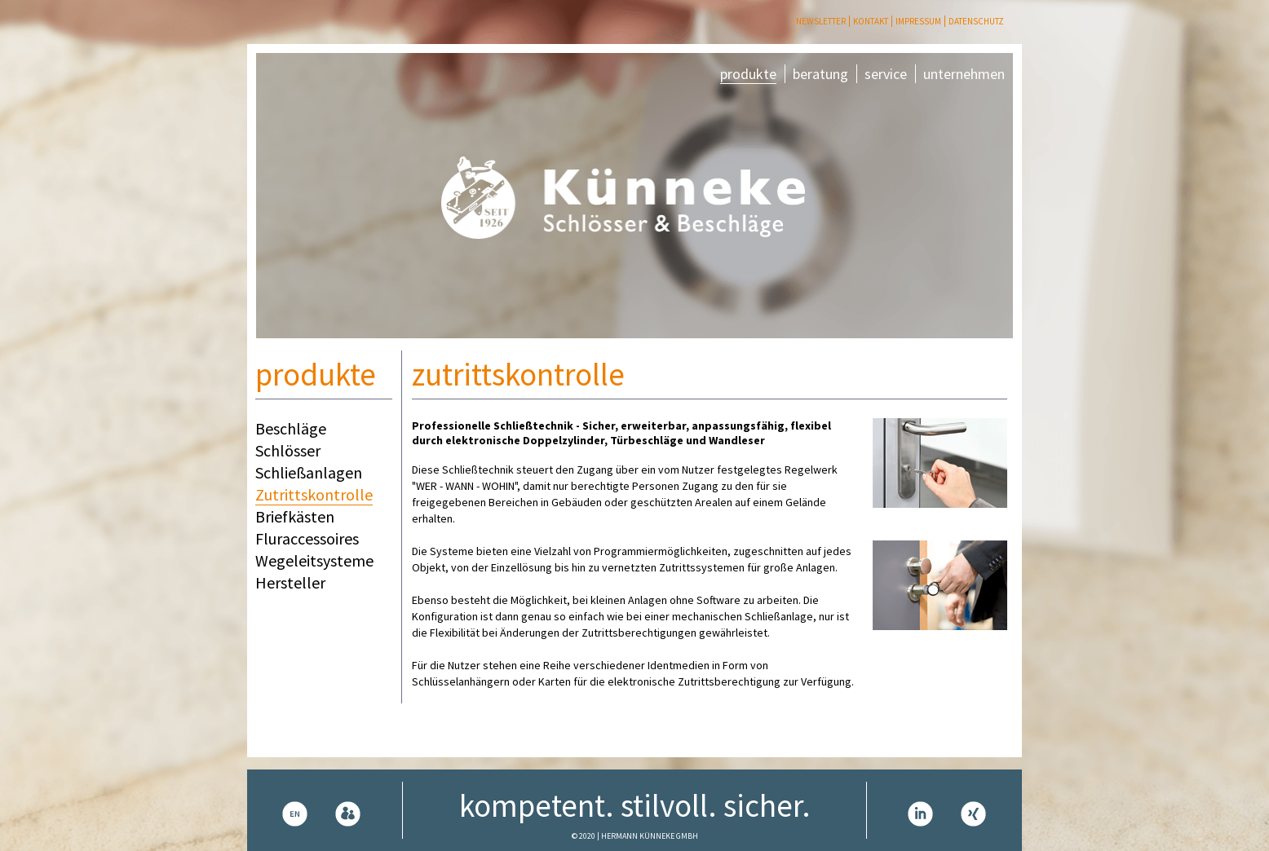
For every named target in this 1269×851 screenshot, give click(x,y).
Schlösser (288, 450)
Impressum (918, 21)
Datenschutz (976, 21)
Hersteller (290, 582)
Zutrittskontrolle (314, 494)
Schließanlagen (308, 472)
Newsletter (821, 21)
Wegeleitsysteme (314, 560)
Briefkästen (294, 516)
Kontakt (870, 21)
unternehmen (964, 73)
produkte (748, 73)
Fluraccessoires (307, 538)
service (885, 73)
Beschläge (290, 428)
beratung (820, 73)
